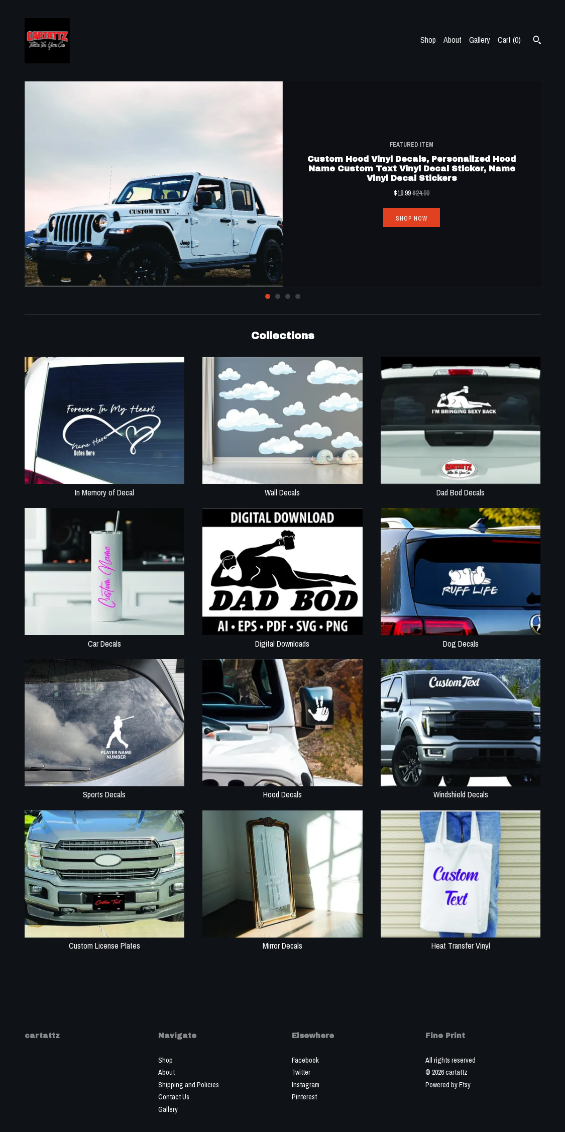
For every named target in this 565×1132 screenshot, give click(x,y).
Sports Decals (105, 789)
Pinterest (304, 1096)
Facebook (305, 1060)
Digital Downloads (282, 638)
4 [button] (297, 296)
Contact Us (173, 1096)
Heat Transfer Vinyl (461, 940)
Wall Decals (282, 486)
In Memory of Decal (105, 486)
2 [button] (277, 296)
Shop (428, 39)
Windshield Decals (461, 789)
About (452, 39)
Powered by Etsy (448, 1084)
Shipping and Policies (188, 1084)
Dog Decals (461, 638)
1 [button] (267, 296)
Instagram (305, 1084)
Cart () (509, 39)
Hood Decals (282, 789)
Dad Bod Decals (461, 486)
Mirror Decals (282, 940)
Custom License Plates (105, 940)
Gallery (479, 39)
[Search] (537, 41)
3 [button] (287, 296)
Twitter (301, 1072)
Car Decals (105, 638)
